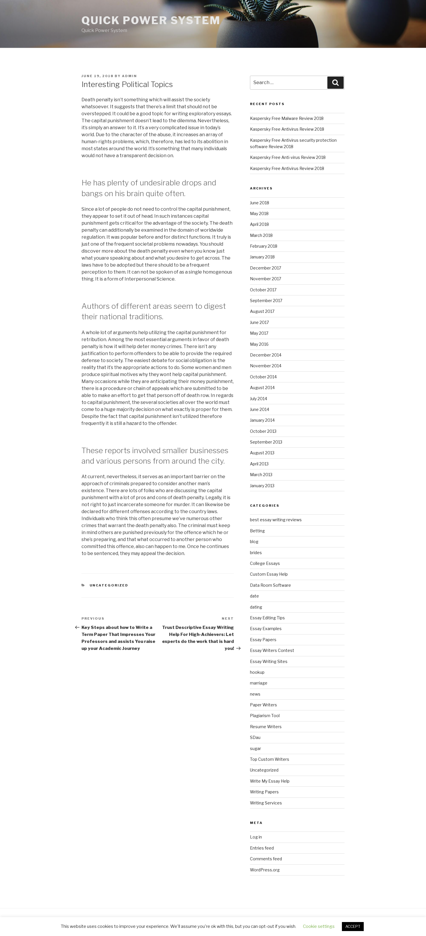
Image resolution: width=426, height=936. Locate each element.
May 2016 (259, 344)
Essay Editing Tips (267, 617)
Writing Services (266, 802)
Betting (257, 530)
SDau (255, 737)
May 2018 (259, 213)
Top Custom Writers (269, 759)
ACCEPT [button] (352, 926)
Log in (256, 836)
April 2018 (259, 224)
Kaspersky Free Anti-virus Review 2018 (288, 157)
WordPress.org (265, 869)
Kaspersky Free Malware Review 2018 (287, 118)
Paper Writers (263, 704)
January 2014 (262, 420)
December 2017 (265, 267)
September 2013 (266, 441)
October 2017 (263, 289)
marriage (258, 682)
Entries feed (262, 847)
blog (254, 541)
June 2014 (259, 409)
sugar (255, 748)
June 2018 (259, 202)
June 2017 (259, 322)
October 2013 (263, 431)
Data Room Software (270, 585)
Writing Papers (264, 791)
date (254, 595)
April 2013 (259, 463)
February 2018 (263, 246)
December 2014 (265, 354)
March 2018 (261, 235)
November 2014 (265, 365)
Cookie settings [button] (319, 926)
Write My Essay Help (270, 781)
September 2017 (266, 300)
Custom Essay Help (269, 574)
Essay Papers (263, 639)
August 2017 (262, 311)
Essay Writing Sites (268, 661)
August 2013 (262, 452)
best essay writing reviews (276, 519)
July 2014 (258, 398)
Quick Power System (151, 20)
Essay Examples (266, 628)
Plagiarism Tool (265, 715)
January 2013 (262, 485)
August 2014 (262, 387)
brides (256, 552)
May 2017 (259, 333)
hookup (257, 672)
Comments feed (266, 858)
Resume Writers (266, 726)
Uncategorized (109, 585)
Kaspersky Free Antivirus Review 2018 (287, 129)
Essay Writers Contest (272, 650)
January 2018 (262, 256)
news (255, 694)
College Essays (265, 563)
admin (129, 76)
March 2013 (261, 474)
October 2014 (263, 376)
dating (256, 606)
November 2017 (265, 278)
